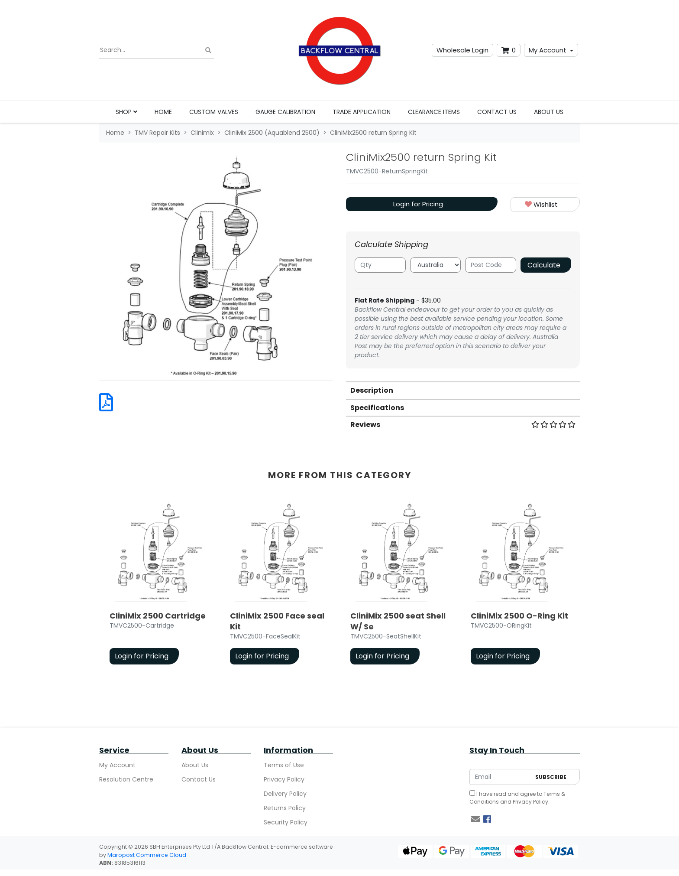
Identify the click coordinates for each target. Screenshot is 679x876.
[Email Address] (500, 777)
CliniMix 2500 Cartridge (158, 615)
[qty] (380, 265)
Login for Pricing (418, 203)
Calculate (543, 265)
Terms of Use (284, 765)
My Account (547, 50)
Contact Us (497, 111)
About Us (548, 111)
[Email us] (475, 819)
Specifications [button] (377, 408)
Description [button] (371, 390)
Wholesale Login (462, 50)
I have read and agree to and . (517, 797)
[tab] (463, 389)
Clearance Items (434, 111)
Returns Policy (285, 808)
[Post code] (490, 265)
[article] (159, 585)
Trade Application (362, 111)
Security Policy (285, 822)
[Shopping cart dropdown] (509, 50)
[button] (545, 204)
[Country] (435, 265)
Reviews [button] (463, 425)
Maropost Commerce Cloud (146, 855)
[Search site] (208, 50)
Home (163, 111)
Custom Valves (213, 111)
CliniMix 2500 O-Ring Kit (519, 615)
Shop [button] (126, 111)
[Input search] (156, 50)
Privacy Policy (284, 779)
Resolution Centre (126, 779)
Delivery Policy (285, 793)
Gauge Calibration (285, 111)
